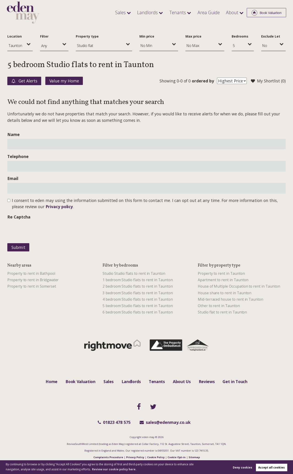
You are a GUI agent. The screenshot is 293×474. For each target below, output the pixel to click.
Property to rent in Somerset (31, 286)
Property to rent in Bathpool (31, 273)
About (232, 12)
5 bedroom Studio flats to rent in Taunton (138, 305)
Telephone (18, 156)
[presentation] (42, 230)
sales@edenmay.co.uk (165, 422)
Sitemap (194, 457)
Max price (193, 36)
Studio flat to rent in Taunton (222, 312)
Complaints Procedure (108, 457)
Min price (147, 36)
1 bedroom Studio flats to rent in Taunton (138, 279)
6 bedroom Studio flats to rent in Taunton (138, 312)
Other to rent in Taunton (219, 305)
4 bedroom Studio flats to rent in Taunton (138, 299)
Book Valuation (80, 381)
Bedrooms (240, 36)
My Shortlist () (268, 81)
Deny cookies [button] (242, 467)
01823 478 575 (114, 422)
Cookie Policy (156, 457)
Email (12, 178)
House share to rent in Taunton (224, 292)
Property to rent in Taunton (221, 273)
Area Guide (210, 12)
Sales (126, 12)
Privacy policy (59, 206)
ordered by (203, 81)
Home (51, 381)
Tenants (180, 12)
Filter (44, 36)
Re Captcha (18, 217)
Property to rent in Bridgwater (33, 279)
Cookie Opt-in (177, 457)
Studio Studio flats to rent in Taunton (134, 273)
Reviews (207, 381)
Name (13, 134)
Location (14, 36)
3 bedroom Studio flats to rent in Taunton (138, 292)
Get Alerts (24, 81)
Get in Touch (234, 381)
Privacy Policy (135, 457)
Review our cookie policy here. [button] (114, 469)
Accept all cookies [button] (271, 467)
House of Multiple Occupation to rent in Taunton (239, 286)
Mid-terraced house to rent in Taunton (230, 299)
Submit (18, 247)
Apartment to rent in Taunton (223, 279)
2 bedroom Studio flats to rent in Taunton (138, 286)
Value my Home (64, 81)
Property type (87, 36)
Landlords (151, 12)
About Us (181, 381)
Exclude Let (270, 36)
